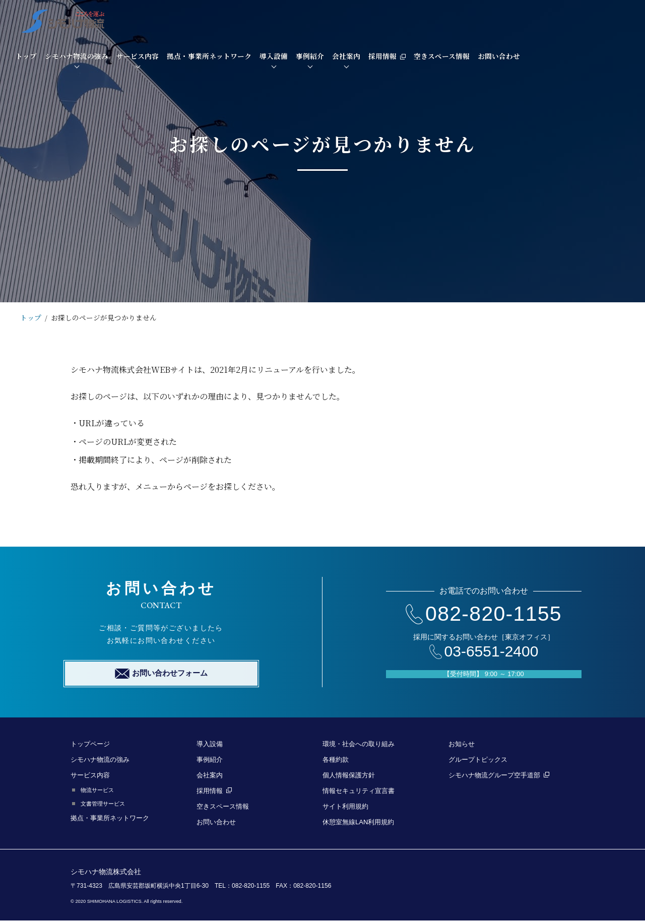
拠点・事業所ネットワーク (330, 20)
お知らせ (461, 745)
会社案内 (467, 20)
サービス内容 (258, 20)
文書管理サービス (103, 805)
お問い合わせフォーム (161, 675)
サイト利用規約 (345, 808)
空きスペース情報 (563, 20)
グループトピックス (477, 761)
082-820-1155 (484, 614)
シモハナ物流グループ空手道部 (498, 776)
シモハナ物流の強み (197, 20)
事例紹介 (431, 20)
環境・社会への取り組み (358, 745)
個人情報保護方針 (348, 776)
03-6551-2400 (484, 652)
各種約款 (335, 761)
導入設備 (394, 20)
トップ (147, 20)
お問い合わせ (620, 20)
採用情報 (508, 20)
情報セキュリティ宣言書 (358, 792)
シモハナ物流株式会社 (106, 873)
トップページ (90, 745)
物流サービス (97, 791)
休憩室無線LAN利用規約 (358, 823)
